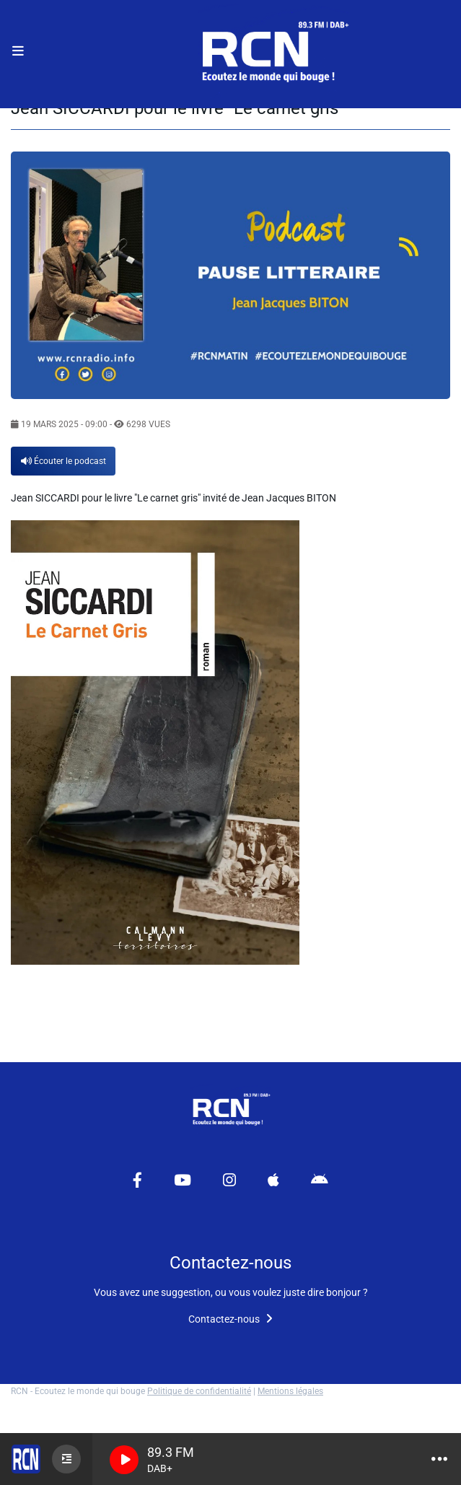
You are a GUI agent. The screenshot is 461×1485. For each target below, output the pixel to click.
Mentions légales (290, 1391)
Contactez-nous (230, 1319)
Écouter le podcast (63, 461)
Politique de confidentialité (199, 1391)
